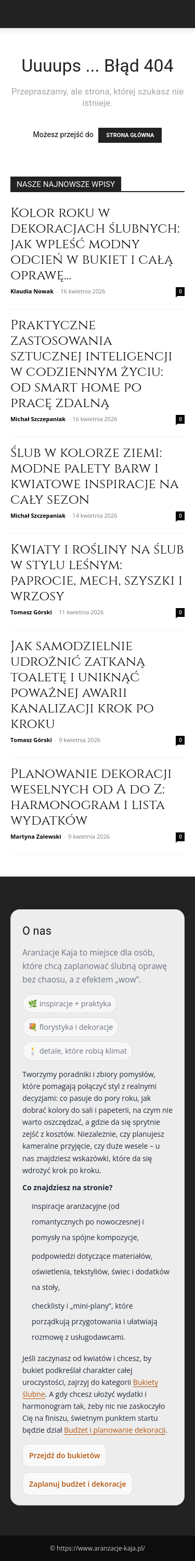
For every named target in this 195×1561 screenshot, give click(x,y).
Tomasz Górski (31, 612)
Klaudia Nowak (32, 291)
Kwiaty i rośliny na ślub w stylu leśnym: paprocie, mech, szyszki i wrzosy (97, 573)
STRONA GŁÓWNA (130, 135)
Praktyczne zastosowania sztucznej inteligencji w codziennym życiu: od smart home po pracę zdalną (91, 364)
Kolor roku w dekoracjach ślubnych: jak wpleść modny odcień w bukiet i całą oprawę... (95, 244)
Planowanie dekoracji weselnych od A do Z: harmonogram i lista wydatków (91, 797)
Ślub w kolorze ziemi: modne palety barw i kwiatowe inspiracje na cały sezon (94, 476)
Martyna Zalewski (35, 836)
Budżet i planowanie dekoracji (114, 1430)
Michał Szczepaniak (38, 419)
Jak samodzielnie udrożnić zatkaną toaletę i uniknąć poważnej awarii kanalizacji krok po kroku (82, 685)
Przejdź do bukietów (64, 1455)
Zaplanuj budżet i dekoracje (77, 1484)
